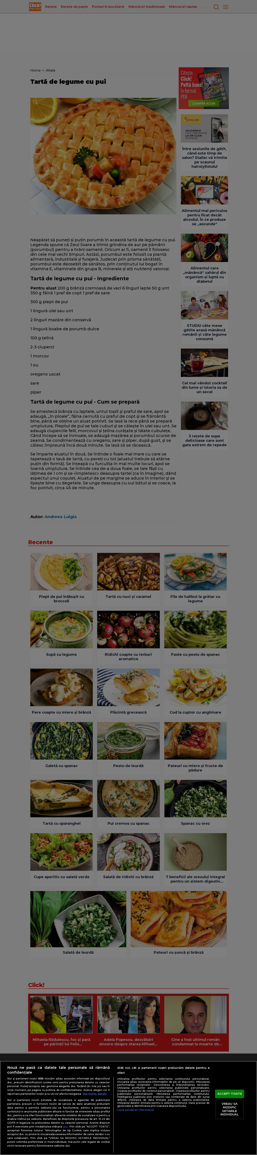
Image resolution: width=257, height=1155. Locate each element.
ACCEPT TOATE (229, 1094)
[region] (128, 1108)
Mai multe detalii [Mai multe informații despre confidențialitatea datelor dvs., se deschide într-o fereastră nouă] (94, 1093)
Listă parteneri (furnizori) (135, 1109)
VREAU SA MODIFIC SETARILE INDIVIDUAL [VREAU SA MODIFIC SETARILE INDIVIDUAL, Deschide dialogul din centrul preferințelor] (229, 1109)
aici (65, 1126)
